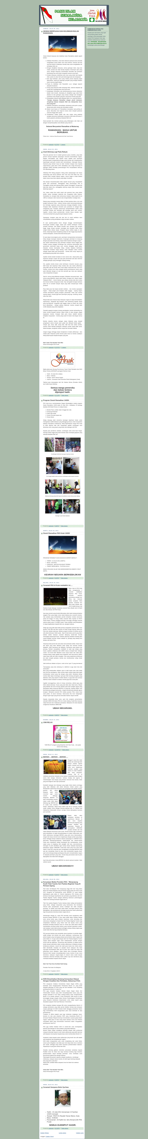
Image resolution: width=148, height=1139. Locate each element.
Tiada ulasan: (64, 395)
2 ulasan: (63, 144)
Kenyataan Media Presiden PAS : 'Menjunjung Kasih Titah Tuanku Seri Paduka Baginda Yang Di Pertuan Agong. (62, 884)
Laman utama (62, 1133)
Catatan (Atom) (50, 1136)
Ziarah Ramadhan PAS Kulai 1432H (56, 533)
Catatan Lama (80, 1133)
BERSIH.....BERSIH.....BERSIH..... (55, 757)
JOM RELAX (47, 722)
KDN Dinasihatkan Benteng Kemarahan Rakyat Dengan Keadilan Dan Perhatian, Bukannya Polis (61, 980)
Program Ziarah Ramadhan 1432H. (56, 400)
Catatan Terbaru (44, 1133)
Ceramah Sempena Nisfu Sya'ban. (56, 1087)
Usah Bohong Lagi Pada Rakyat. (55, 152)
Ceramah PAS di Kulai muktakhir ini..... (58, 585)
